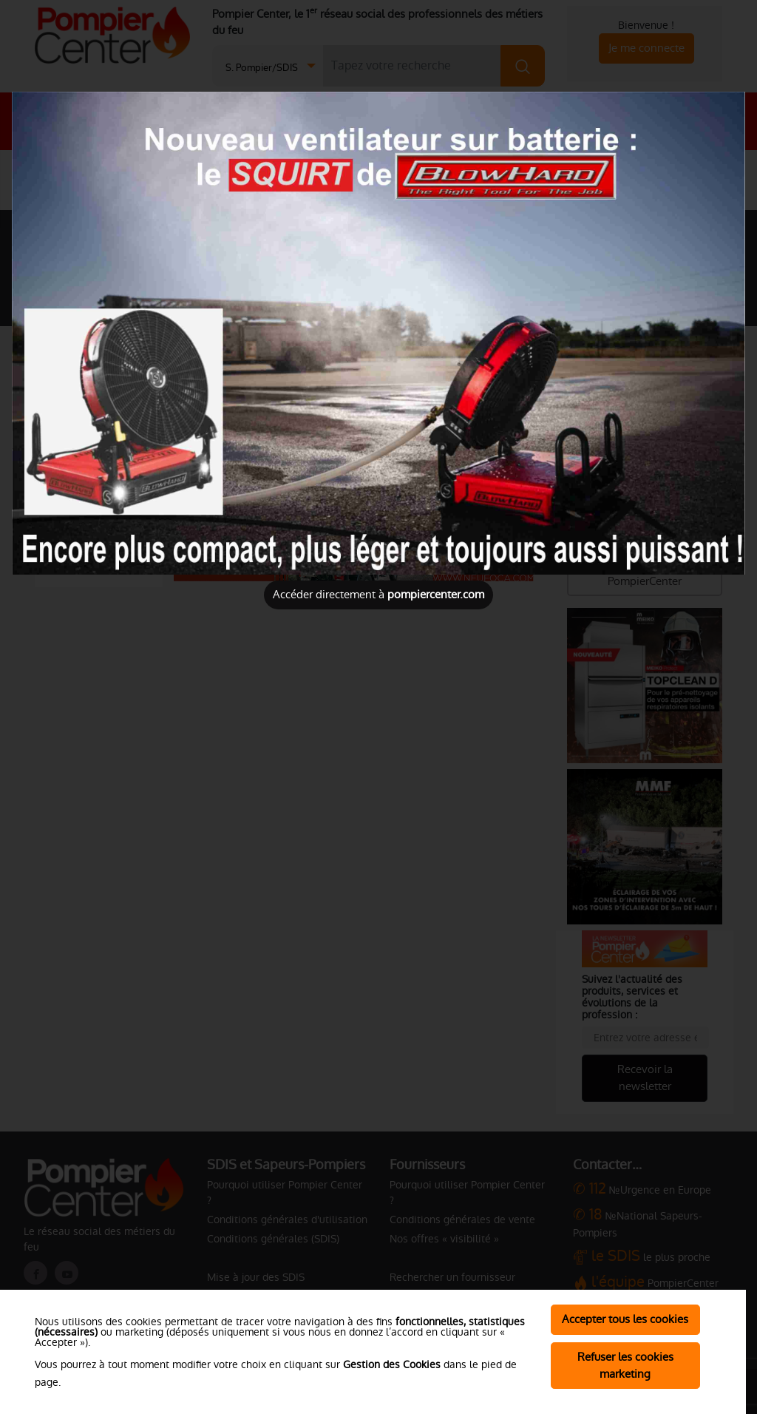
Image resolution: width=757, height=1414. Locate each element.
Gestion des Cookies (392, 1364)
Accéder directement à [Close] (378, 594)
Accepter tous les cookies (625, 1319)
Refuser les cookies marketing (625, 1365)
